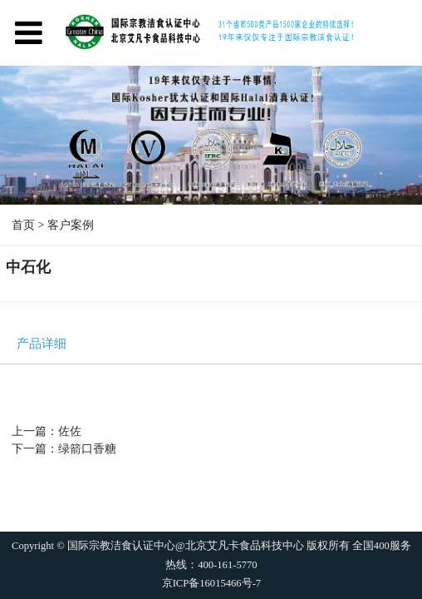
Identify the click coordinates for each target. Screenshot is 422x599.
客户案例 (70, 225)
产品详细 (41, 344)
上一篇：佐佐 (46, 431)
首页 (23, 225)
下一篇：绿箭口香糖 (64, 449)
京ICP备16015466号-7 (210, 584)
